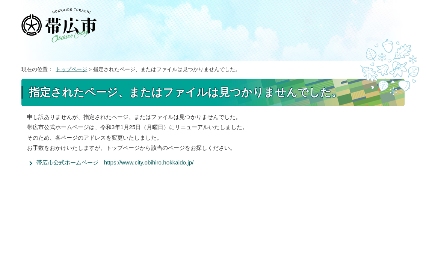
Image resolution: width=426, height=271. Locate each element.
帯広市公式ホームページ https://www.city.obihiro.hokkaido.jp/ (115, 162)
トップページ (71, 69)
